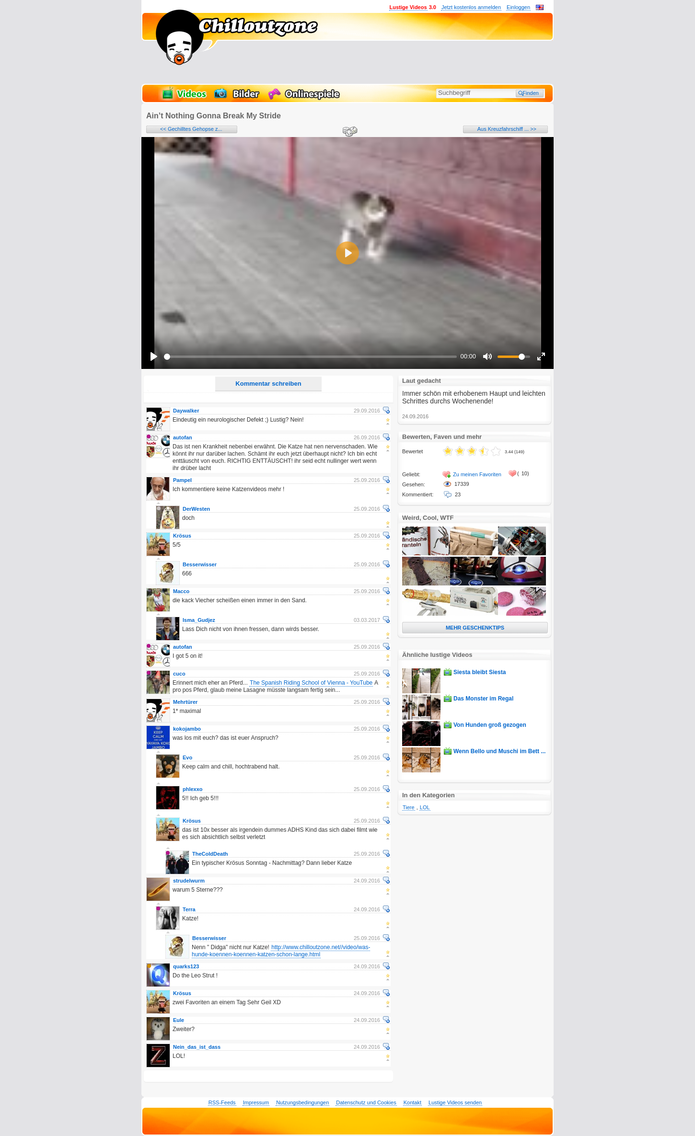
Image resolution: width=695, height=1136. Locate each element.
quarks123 (186, 966)
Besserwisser (200, 564)
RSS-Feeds (222, 1102)
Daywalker (186, 410)
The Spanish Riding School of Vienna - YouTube (311, 682)
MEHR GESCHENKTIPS (475, 628)
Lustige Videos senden (455, 1102)
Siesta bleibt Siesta (479, 672)
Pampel (182, 480)
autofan (182, 437)
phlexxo (193, 789)
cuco (179, 674)
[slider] (310, 356)
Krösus (182, 536)
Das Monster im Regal (483, 698)
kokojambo (187, 729)
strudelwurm (189, 881)
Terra (189, 909)
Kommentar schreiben (268, 383)
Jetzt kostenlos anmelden (471, 7)
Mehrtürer (185, 702)
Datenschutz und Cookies (366, 1102)
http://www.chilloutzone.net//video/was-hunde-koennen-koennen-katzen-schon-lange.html (281, 951)
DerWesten (196, 509)
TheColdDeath (210, 854)
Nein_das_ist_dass (196, 1047)
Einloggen (518, 7)
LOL (425, 807)
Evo (187, 757)
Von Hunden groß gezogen (489, 725)
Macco (181, 591)
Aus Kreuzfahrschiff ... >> (506, 129)
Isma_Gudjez (199, 620)
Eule (178, 1020)
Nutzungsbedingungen (302, 1102)
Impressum (256, 1102)
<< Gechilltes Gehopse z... (191, 129)
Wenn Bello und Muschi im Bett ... (499, 751)
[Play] (154, 356)
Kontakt (412, 1102)
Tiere (409, 807)
